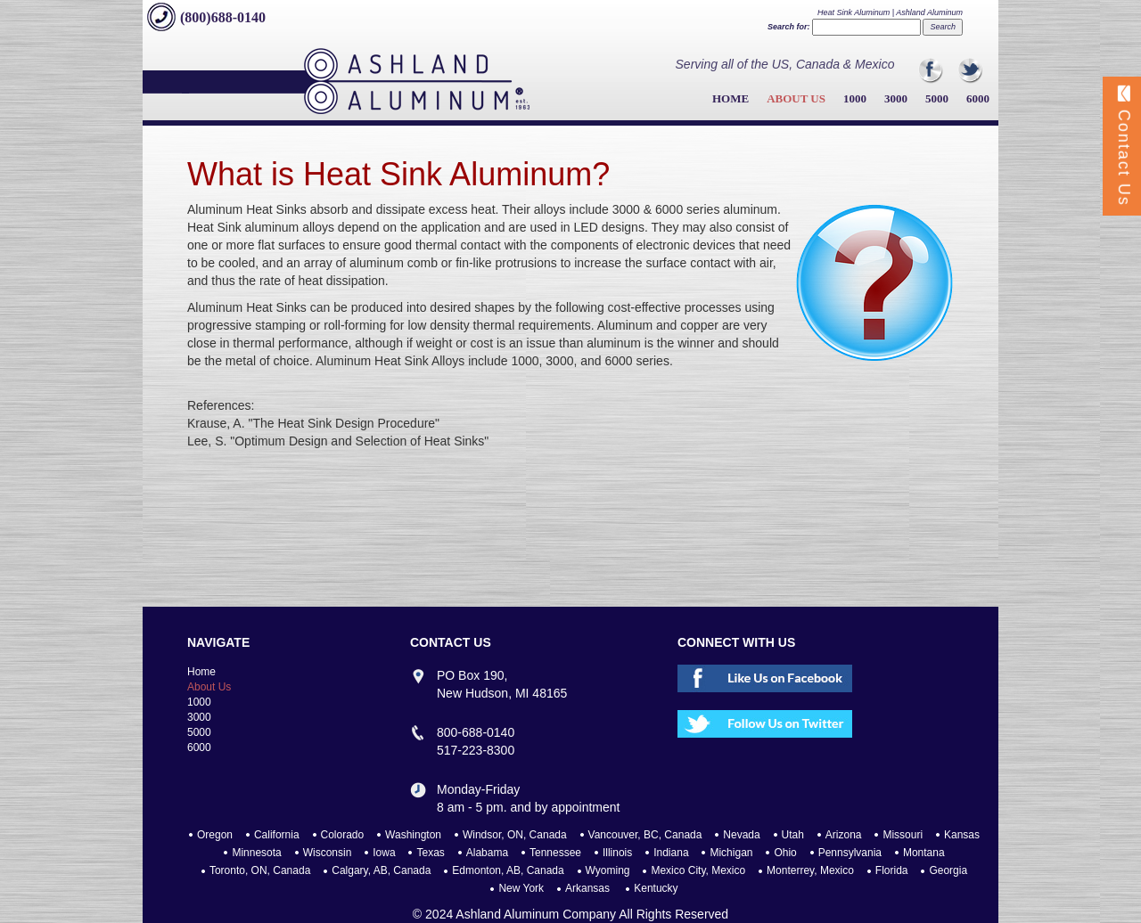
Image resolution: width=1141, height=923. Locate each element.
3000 (895, 98)
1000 (854, 98)
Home (730, 98)
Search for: (789, 26)
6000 (977, 98)
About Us (796, 98)
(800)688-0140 (223, 17)
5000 (936, 98)
